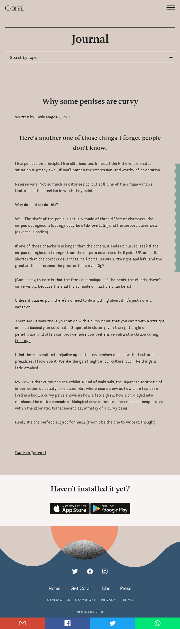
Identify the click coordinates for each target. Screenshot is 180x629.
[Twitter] (75, 571)
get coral (80, 588)
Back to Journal (30, 453)
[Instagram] (105, 571)
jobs (105, 588)
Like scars (67, 388)
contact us (58, 600)
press (125, 588)
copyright (85, 600)
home (54, 588)
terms (127, 600)
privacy (108, 600)
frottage (22, 340)
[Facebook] (90, 571)
